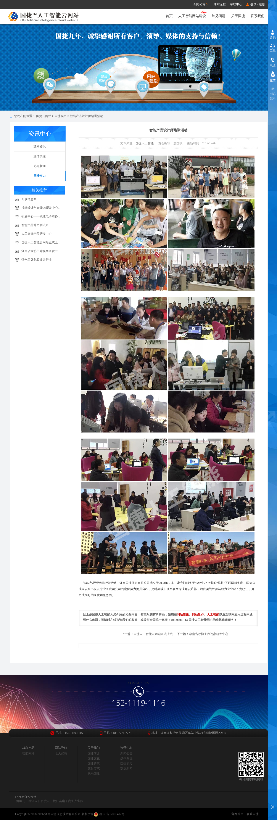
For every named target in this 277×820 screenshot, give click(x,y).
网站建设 (183, 614)
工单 (273, 50)
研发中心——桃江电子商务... (40, 216)
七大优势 (61, 753)
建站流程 (220, 4)
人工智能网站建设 (192, 16)
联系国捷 (94, 773)
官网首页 (237, 814)
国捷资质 (94, 763)
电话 (273, 65)
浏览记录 (273, 96)
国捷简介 (94, 753)
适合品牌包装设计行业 (36, 259)
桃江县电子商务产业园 (68, 801)
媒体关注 (40, 156)
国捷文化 (94, 758)
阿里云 (20, 801)
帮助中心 (236, 4)
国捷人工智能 (144, 143)
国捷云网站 (43, 116)
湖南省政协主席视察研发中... (40, 251)
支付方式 (94, 768)
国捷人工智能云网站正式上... (40, 242)
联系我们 (257, 16)
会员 (273, 37)
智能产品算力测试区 (35, 225)
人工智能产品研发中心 (36, 233)
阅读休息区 (29, 199)
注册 (262, 4)
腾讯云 (32, 801)
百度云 (45, 801)
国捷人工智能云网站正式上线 (153, 634)
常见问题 (218, 16)
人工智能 (213, 614)
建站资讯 (40, 146)
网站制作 (198, 614)
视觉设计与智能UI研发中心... (40, 207)
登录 (253, 4)
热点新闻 (40, 166)
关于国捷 (238, 16)
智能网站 (28, 753)
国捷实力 (61, 116)
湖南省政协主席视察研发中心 (208, 634)
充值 (273, 80)
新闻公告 (202, 4)
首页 (169, 16)
